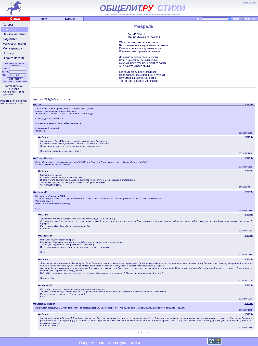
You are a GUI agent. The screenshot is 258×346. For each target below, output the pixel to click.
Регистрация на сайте (13, 100)
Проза (43, 18)
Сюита (141, 33)
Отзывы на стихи (14, 34)
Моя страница (12, 48)
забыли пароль (21, 81)
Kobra (39, 104)
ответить (249, 104)
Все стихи (9, 29)
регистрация (7, 81)
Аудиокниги (10, 39)
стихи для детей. (14, 93)
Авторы (8, 24)
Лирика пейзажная (148, 37)
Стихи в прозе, (11, 92)
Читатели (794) (41, 99)
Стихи (15, 18)
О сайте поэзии (13, 58)
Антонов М (42, 192)
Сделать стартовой (249, 2)
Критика (70, 18)
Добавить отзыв (60, 99)
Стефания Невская (46, 304)
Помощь (8, 53)
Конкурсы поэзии (14, 43)
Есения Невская (44, 158)
